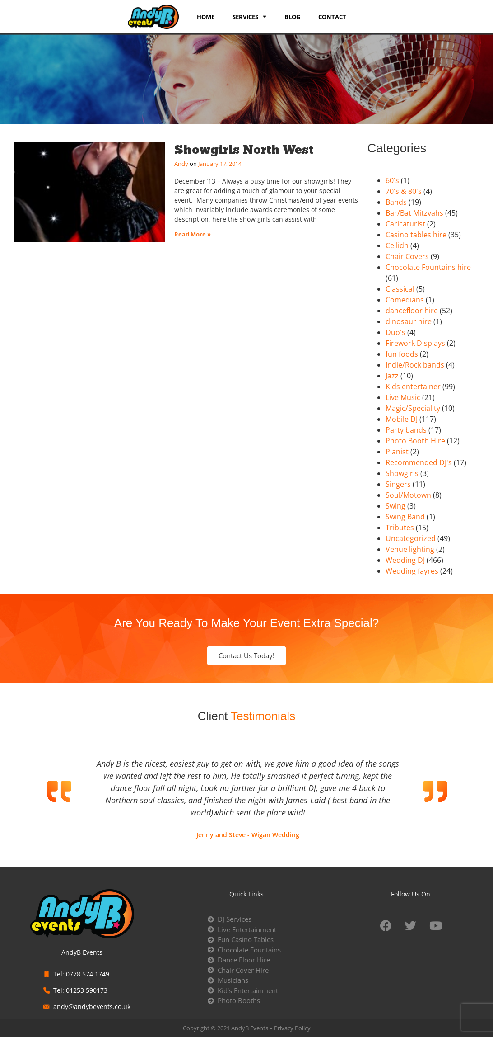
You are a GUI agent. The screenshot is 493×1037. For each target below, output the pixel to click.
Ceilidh (397, 245)
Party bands (406, 430)
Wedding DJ (405, 560)
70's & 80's (404, 191)
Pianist (397, 452)
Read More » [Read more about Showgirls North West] (192, 234)
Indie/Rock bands (415, 365)
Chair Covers (407, 256)
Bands (396, 202)
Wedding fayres (412, 571)
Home (205, 17)
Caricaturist (405, 224)
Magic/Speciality (413, 408)
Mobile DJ (402, 419)
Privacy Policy (292, 1028)
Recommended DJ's (419, 462)
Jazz (392, 376)
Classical (400, 289)
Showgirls (402, 473)
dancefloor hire (412, 311)
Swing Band (405, 517)
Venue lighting (410, 549)
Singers (398, 484)
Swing (395, 506)
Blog (292, 17)
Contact (332, 17)
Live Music (403, 397)
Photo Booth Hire (415, 441)
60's (392, 180)
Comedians (405, 300)
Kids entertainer (413, 386)
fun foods (402, 354)
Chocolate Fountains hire (428, 267)
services (249, 16)
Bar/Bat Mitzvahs (414, 213)
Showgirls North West (244, 149)
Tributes (400, 528)
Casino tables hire (416, 235)
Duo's (395, 332)
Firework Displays (415, 343)
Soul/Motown (408, 495)
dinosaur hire (409, 321)
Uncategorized (411, 538)
